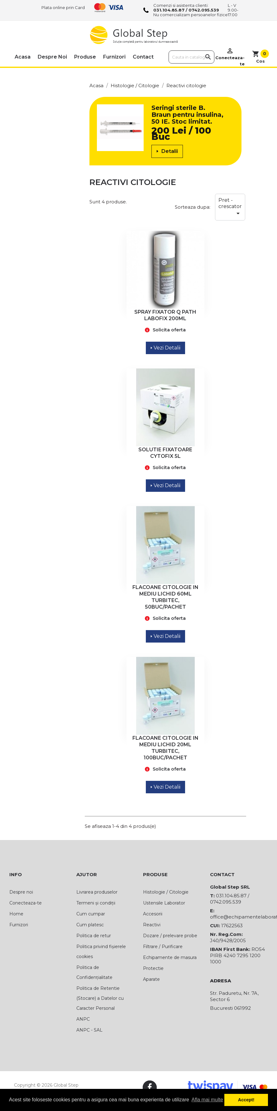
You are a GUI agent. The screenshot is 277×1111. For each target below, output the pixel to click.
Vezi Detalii (165, 348)
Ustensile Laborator (164, 903)
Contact (143, 57)
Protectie (153, 968)
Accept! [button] (246, 1099)
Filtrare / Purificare (163, 946)
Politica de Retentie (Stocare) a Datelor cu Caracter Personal (100, 998)
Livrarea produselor (96, 892)
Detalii (167, 151)
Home (16, 914)
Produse (85, 57)
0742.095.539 (204, 9)
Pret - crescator (230, 207)
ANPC (83, 1019)
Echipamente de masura (170, 957)
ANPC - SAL (89, 1030)
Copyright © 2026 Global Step (46, 1085)
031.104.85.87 (168, 9)
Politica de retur (93, 935)
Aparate (151, 979)
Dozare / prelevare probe (170, 935)
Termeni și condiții (95, 903)
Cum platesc (90, 925)
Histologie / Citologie (166, 892)
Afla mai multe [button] (207, 1099)
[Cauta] (191, 57)
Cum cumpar (90, 914)
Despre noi (52, 57)
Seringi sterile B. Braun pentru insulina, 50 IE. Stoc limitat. (187, 114)
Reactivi (151, 925)
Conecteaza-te (25, 903)
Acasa (23, 57)
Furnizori (114, 57)
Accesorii (152, 914)
